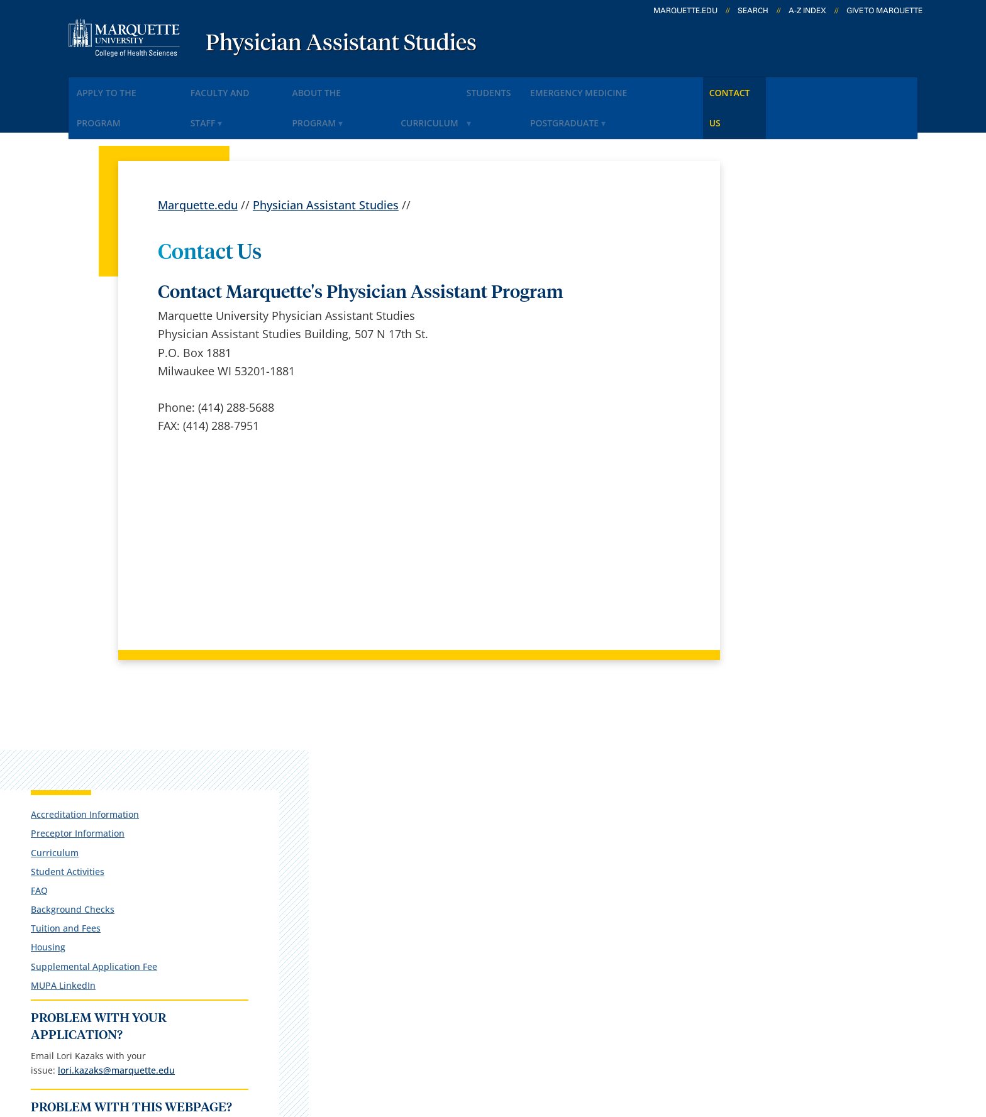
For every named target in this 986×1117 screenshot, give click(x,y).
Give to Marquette (884, 10)
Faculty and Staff (256, 87)
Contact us (344, 931)
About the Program (378, 87)
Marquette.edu (198, 163)
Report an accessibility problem (807, 587)
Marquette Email (520, 865)
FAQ (749, 318)
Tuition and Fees (776, 356)
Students (561, 87)
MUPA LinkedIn (773, 413)
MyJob (493, 964)
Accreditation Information (795, 242)
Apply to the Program (133, 87)
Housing (758, 375)
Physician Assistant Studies (341, 44)
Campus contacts (361, 865)
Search (753, 10)
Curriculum (482, 87)
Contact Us (839, 87)
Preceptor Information (787, 261)
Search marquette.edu (374, 964)
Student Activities (777, 299)
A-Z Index (807, 10)
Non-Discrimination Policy (727, 1040)
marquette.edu (685, 10)
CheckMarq (506, 898)
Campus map (351, 898)
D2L (487, 931)
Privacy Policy (505, 1040)
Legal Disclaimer (599, 1040)
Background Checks (782, 337)
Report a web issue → (775, 962)
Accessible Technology (877, 1040)
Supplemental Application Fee (804, 394)
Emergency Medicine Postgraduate (699, 87)
